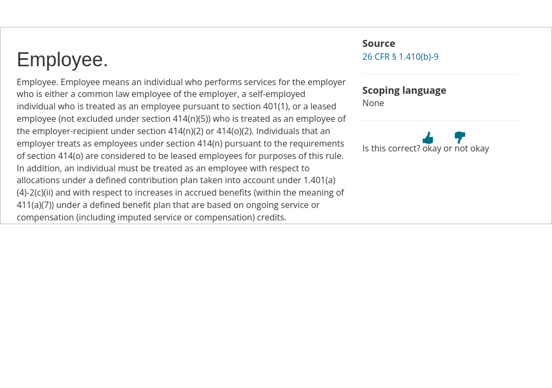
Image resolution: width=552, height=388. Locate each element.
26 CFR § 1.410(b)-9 (400, 57)
